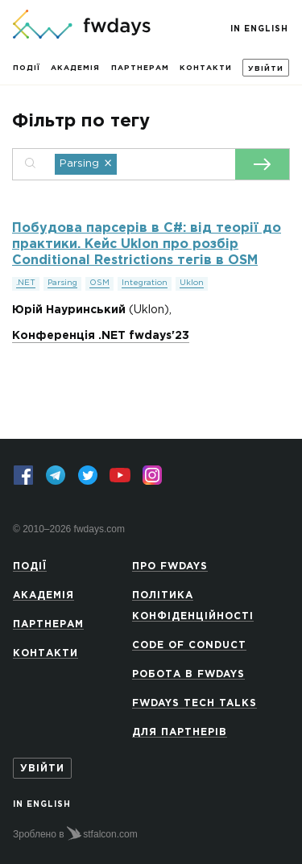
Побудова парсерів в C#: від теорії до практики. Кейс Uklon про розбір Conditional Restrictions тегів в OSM (146, 244)
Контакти (206, 67)
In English (259, 29)
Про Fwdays (170, 566)
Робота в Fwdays (188, 674)
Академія (75, 67)
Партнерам (140, 67)
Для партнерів (179, 732)
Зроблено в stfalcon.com (75, 833)
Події (26, 67)
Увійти (265, 68)
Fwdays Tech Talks (194, 703)
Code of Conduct (189, 645)
